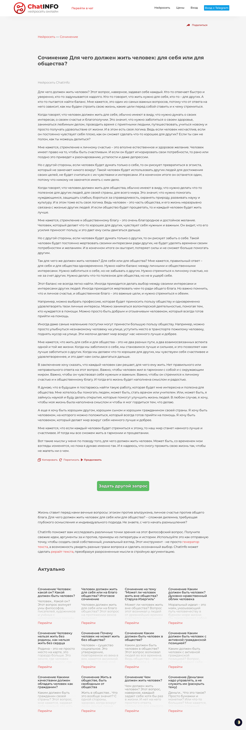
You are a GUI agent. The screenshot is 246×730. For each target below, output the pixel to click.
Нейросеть (162, 7)
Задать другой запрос (123, 486)
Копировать (50, 459)
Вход (194, 7)
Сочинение (69, 37)
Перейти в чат (82, 8)
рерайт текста (62, 551)
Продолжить (93, 459)
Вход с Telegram (216, 8)
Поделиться (199, 25)
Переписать (71, 459)
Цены (180, 7)
